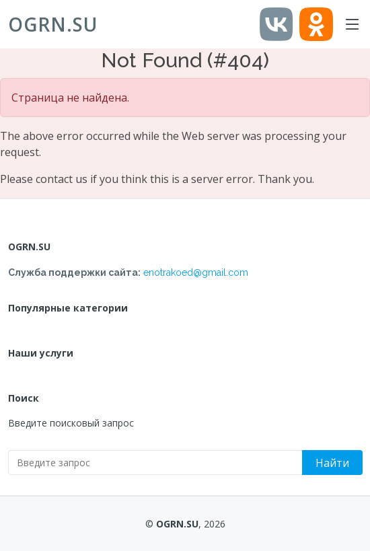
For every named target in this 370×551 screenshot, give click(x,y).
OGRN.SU (53, 24)
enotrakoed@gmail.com (195, 272)
